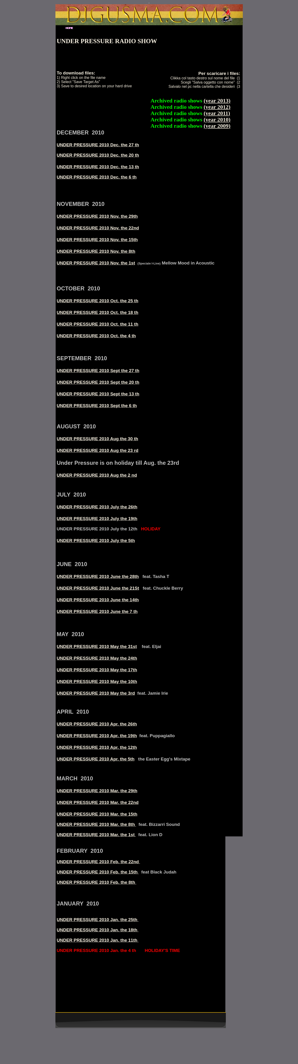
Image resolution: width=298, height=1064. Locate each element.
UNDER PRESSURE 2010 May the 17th (97, 669)
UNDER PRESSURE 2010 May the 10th (97, 681)
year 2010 (217, 119)
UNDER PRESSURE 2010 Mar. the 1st (96, 834)
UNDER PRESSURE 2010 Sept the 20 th (98, 382)
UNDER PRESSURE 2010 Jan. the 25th (98, 919)
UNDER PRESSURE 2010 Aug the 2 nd (97, 475)
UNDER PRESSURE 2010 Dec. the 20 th (98, 155)
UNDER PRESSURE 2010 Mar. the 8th (96, 824)
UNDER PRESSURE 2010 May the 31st (97, 646)
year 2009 (217, 126)
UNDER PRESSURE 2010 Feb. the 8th (96, 882)
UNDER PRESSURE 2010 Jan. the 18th (98, 929)
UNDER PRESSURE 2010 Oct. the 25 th (98, 300)
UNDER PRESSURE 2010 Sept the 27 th (98, 370)
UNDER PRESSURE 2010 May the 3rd (96, 693)
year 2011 (217, 113)
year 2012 (217, 107)
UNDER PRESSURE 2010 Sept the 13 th (98, 393)
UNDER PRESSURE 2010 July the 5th (96, 540)
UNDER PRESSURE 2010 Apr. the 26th (97, 724)
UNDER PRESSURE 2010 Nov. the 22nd (98, 227)
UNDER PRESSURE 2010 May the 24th (97, 658)
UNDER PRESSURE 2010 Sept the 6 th (97, 405)
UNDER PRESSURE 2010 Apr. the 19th (97, 735)
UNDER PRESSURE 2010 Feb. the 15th (98, 872)
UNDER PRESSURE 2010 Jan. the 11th (98, 940)
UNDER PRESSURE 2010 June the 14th (98, 599)
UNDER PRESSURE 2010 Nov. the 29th (97, 216)
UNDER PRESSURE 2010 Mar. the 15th (97, 814)
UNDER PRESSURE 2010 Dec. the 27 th (98, 144)
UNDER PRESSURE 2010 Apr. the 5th (96, 759)
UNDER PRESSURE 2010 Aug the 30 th (97, 438)
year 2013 (217, 101)
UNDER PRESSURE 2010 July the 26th (97, 506)
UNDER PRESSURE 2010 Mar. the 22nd (98, 802)
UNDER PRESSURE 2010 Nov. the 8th (96, 251)
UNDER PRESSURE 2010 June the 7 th (97, 611)
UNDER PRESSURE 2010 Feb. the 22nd (98, 861)
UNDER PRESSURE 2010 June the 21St (98, 588)
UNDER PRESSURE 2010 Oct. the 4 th (96, 335)
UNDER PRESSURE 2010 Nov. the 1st (96, 263)
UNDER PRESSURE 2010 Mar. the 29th (97, 790)
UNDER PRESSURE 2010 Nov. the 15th (97, 239)
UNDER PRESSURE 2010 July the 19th (97, 518)
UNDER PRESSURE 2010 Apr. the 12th (97, 747)
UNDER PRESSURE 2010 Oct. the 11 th (98, 324)
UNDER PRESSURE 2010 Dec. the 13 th (98, 166)
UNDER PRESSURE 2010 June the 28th (98, 576)
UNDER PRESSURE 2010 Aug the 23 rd (98, 450)
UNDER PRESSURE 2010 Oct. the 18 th (98, 312)
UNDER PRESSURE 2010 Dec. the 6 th (97, 177)
